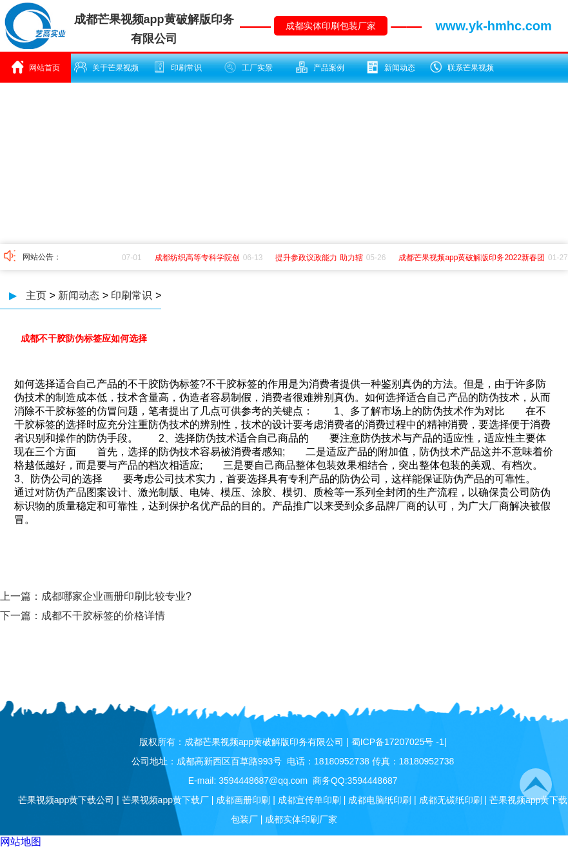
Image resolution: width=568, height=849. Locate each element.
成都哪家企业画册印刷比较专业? (116, 596)
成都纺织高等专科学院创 (198, 257)
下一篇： (20, 615)
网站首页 (35, 67)
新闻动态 (390, 67)
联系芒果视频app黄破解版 (461, 72)
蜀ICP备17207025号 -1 (397, 742)
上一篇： (20, 596)
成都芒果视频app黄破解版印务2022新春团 (473, 257)
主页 (36, 295)
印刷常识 (177, 67)
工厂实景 (248, 67)
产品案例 (319, 67)
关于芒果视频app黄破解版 (106, 72)
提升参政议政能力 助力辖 (320, 257)
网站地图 (20, 841)
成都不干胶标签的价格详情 (103, 615)
